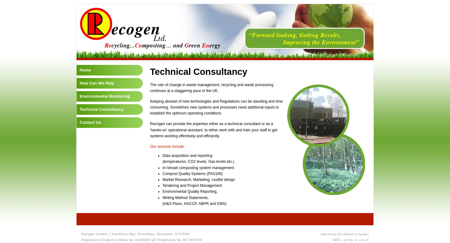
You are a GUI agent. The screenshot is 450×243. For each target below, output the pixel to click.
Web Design (329, 234)
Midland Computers (355, 234)
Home (85, 70)
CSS (363, 240)
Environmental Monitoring (105, 96)
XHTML (350, 240)
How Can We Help (97, 83)
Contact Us (90, 122)
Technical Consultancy (102, 109)
